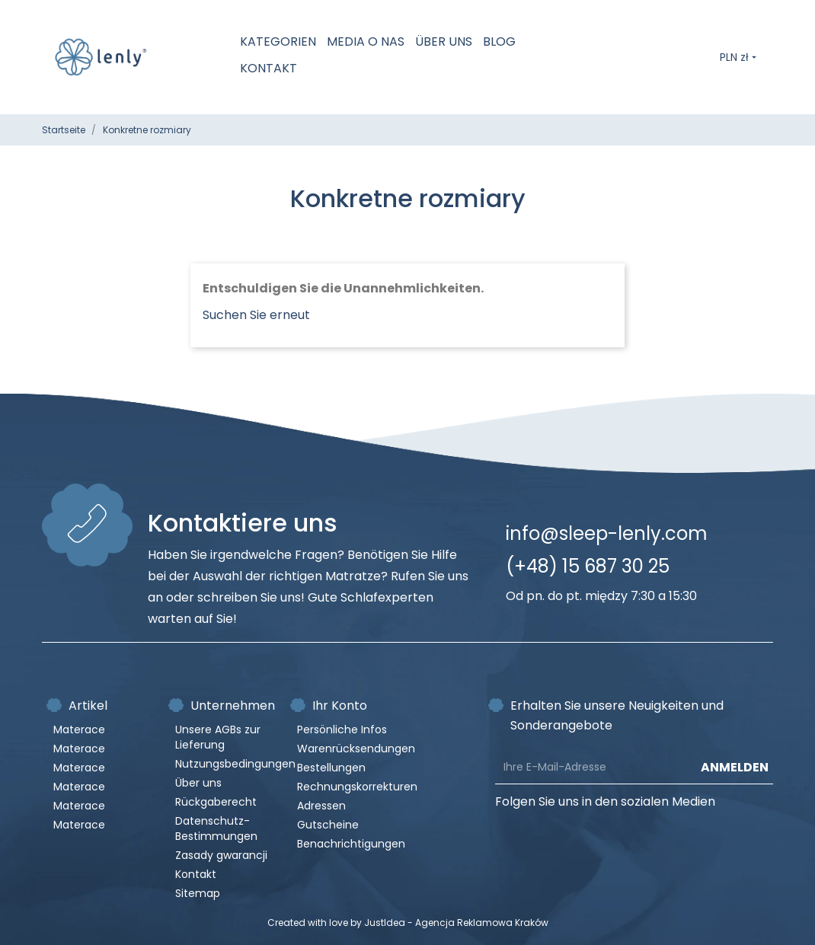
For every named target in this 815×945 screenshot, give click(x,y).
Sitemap (197, 893)
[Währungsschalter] (739, 57)
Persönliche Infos (342, 729)
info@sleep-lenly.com (607, 533)
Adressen (321, 805)
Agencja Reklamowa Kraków (481, 922)
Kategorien (278, 41)
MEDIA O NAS (365, 41)
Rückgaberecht (216, 801)
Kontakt (268, 68)
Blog (499, 41)
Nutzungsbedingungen (235, 763)
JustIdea (384, 922)
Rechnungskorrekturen (357, 786)
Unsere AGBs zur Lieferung (217, 737)
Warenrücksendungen (356, 748)
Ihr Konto (339, 705)
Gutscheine (328, 824)
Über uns (443, 41)
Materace (79, 729)
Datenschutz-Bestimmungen (216, 828)
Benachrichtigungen (351, 843)
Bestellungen (331, 767)
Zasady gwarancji (221, 855)
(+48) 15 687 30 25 (588, 566)
